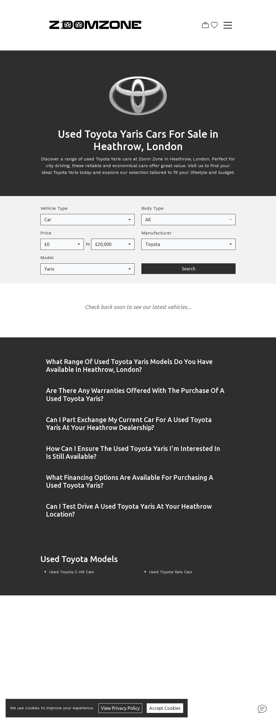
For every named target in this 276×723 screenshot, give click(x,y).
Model (47, 257)
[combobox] (87, 219)
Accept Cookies (165, 708)
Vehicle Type (54, 208)
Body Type (152, 208)
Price (45, 233)
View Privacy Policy (120, 708)
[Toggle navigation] (228, 25)
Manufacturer (156, 233)
